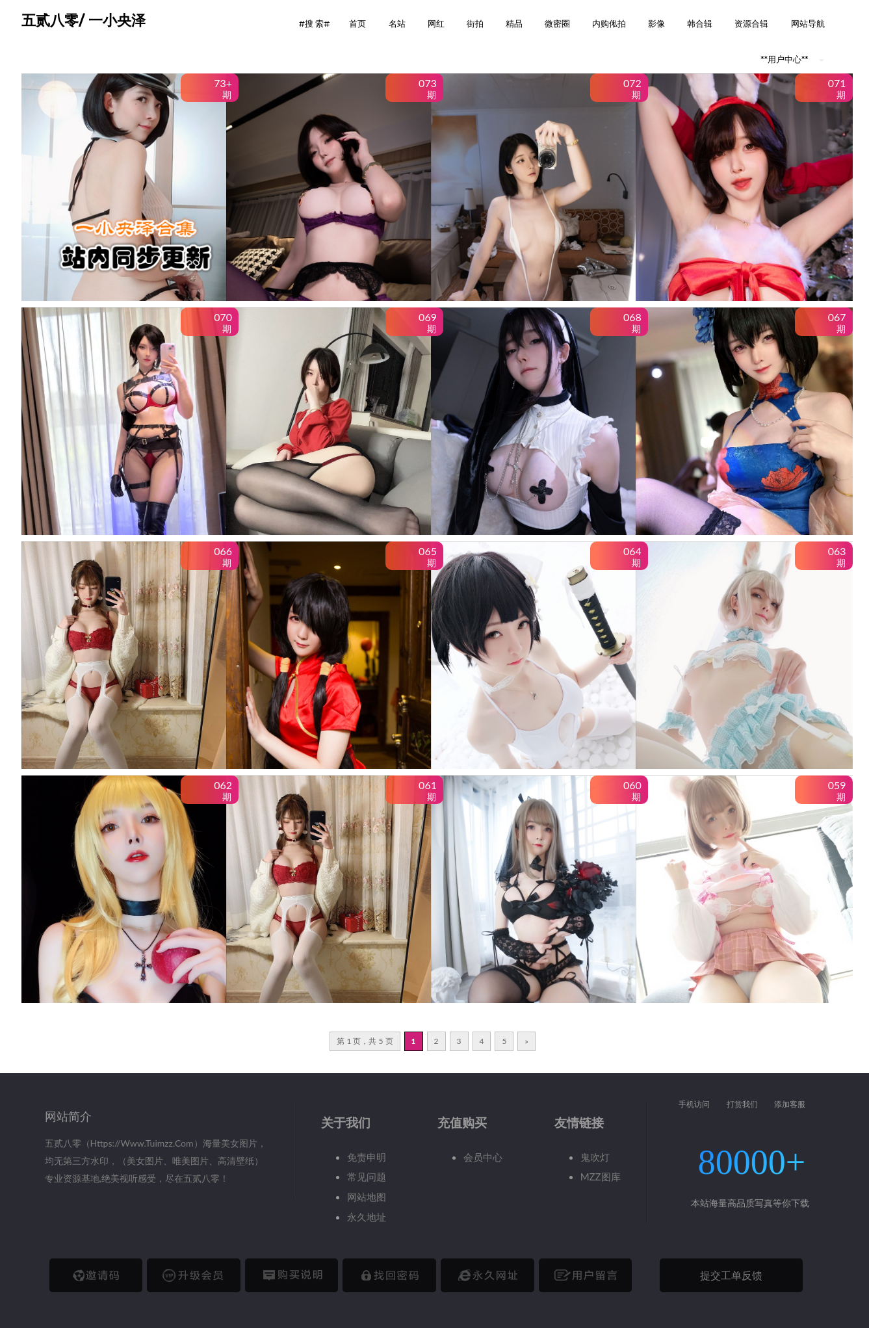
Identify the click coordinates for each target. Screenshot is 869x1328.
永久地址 (366, 1217)
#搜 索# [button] (314, 23)
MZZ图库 (600, 1176)
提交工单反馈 (731, 1275)
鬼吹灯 (595, 1157)
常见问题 (366, 1176)
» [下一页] (526, 1041)
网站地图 (366, 1197)
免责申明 (366, 1157)
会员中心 (482, 1157)
